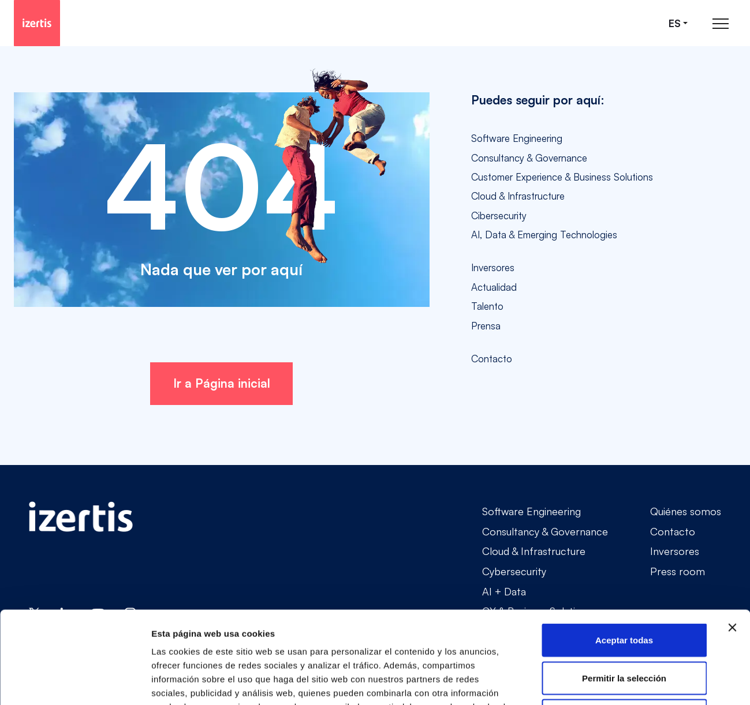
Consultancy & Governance (529, 158)
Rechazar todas (624, 629)
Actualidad (494, 287)
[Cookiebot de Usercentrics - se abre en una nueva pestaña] (74, 682)
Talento (487, 306)
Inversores (492, 267)
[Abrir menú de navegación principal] (720, 23)
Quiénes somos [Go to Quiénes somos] (685, 511)
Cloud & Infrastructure (518, 196)
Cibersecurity (499, 215)
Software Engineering (516, 138)
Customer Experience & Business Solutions (562, 177)
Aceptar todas (624, 553)
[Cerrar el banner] (732, 541)
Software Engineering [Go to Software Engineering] (531, 511)
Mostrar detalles (625, 682)
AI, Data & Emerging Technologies (544, 234)
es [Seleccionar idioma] (675, 23)
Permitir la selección (624, 592)
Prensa (486, 326)
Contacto (491, 358)
